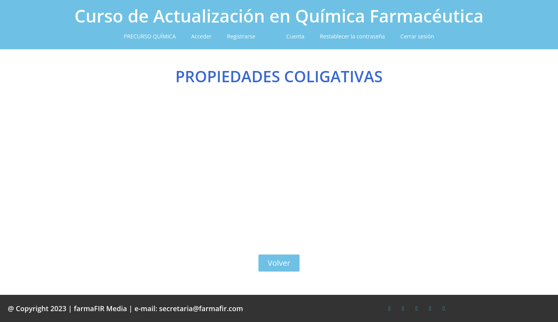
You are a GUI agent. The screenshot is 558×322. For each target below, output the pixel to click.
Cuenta (295, 36)
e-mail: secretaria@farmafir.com (188, 308)
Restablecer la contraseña (352, 36)
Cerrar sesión (417, 36)
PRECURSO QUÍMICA (150, 36)
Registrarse (241, 36)
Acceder (201, 36)
